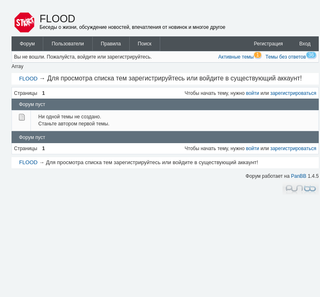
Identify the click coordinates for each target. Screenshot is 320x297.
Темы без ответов (286, 57)
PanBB (298, 176)
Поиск (145, 44)
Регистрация (268, 44)
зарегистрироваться (293, 93)
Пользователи (67, 44)
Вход (305, 44)
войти (252, 93)
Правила (111, 44)
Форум (27, 44)
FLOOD (57, 18)
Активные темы (236, 57)
